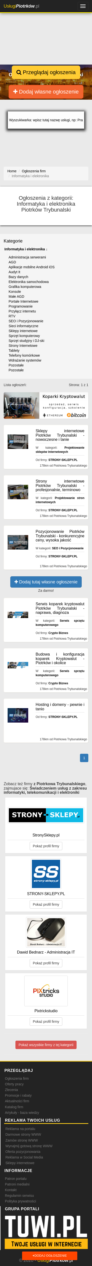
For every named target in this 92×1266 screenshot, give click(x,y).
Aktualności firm (17, 1101)
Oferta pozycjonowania (22, 1152)
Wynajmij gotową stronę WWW (29, 1146)
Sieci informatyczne (23, 326)
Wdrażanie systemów (25, 360)
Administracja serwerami (27, 257)
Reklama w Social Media (24, 1157)
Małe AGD (16, 296)
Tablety (14, 350)
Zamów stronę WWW (21, 1140)
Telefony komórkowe (24, 355)
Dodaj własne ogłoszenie (46, 92)
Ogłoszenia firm (17, 1078)
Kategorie (13, 241)
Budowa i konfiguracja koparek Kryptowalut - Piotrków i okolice (60, 658)
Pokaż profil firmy (46, 846)
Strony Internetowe (23, 346)
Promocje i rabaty (18, 1095)
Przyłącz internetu (22, 311)
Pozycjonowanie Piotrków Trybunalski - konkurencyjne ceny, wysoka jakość (60, 535)
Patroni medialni (17, 1184)
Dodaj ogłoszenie (50, 1255)
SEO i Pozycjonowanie (26, 321)
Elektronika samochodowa (29, 282)
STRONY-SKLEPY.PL (63, 460)
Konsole (15, 292)
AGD (12, 262)
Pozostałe (16, 365)
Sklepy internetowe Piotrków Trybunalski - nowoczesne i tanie (60, 435)
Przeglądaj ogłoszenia (46, 72)
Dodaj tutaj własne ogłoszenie (46, 581)
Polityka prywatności (20, 1201)
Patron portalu (15, 1179)
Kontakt (10, 1190)
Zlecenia (11, 1090)
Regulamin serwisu (19, 1196)
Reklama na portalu (20, 1129)
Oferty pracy (14, 1084)
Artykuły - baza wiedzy (22, 1113)
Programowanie (21, 306)
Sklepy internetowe (23, 331)
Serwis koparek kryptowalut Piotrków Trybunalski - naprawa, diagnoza (60, 608)
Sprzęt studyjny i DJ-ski (26, 341)
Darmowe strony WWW (23, 1134)
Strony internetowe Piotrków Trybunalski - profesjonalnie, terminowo (60, 485)
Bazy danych (18, 277)
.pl (21, 6)
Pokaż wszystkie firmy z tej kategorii (46, 1045)
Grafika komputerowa (25, 287)
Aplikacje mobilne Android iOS (32, 267)
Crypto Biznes (58, 633)
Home (11, 171)
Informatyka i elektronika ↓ (26, 249)
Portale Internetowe (23, 301)
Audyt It (14, 272)
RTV (12, 316)
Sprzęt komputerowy (24, 336)
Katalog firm (14, 1107)
